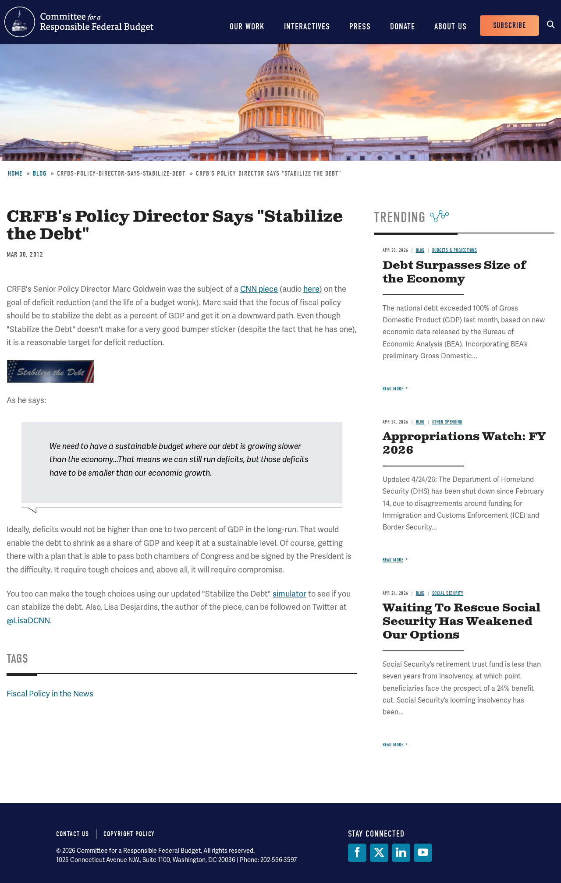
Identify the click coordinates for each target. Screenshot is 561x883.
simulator (289, 594)
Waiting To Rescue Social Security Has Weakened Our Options (461, 621)
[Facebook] (357, 853)
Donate (402, 26)
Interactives (307, 26)
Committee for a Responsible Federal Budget (78, 22)
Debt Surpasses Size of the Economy (454, 272)
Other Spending (447, 422)
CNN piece (259, 289)
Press (360, 26)
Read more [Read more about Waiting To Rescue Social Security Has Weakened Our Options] (393, 745)
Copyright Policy (129, 834)
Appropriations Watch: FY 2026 (464, 443)
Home (15, 173)
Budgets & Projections (454, 250)
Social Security (448, 593)
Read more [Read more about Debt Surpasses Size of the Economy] (393, 389)
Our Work (247, 26)
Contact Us (72, 834)
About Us (450, 26)
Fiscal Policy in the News (50, 694)
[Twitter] (379, 853)
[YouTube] (423, 853)
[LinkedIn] (401, 853)
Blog (39, 173)
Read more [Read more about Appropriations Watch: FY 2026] (393, 560)
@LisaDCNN (28, 620)
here (311, 289)
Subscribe (509, 25)
